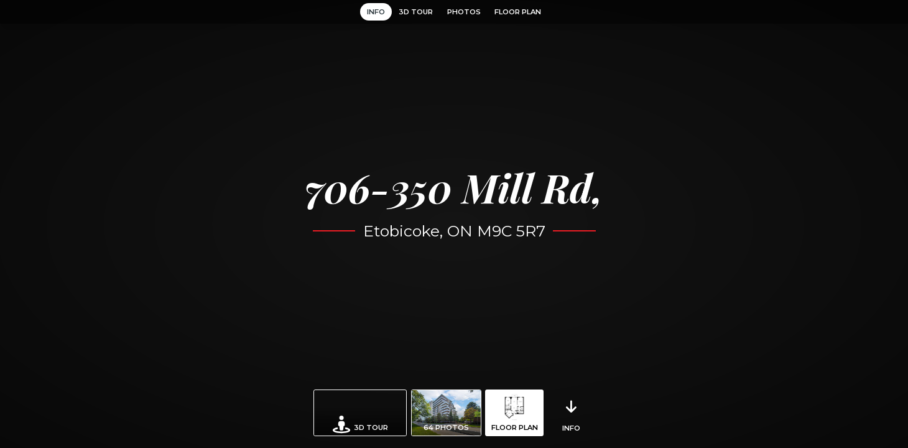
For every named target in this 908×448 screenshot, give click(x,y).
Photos (464, 11)
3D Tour (416, 11)
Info (376, 11)
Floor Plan (517, 11)
